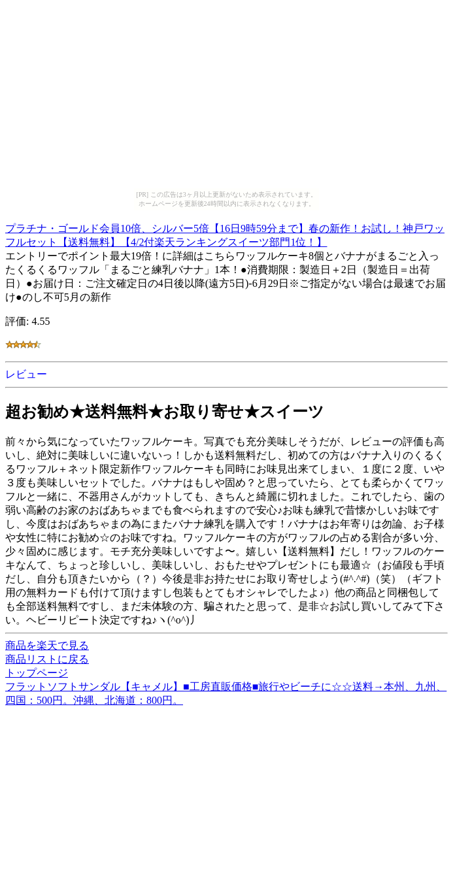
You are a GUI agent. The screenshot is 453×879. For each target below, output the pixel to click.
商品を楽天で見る (47, 645)
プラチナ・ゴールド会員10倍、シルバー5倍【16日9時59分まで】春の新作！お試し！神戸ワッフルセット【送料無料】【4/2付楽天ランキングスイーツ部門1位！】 (225, 233)
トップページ (36, 672)
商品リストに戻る (47, 659)
